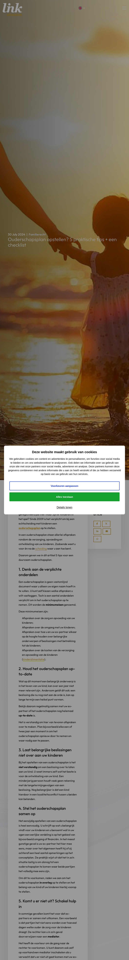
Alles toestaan (64, 496)
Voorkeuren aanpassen (64, 485)
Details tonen (64, 507)
